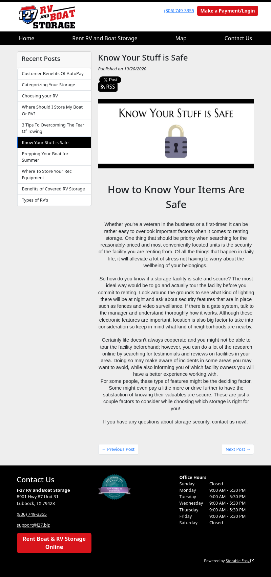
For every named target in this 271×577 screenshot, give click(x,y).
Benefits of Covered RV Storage (53, 189)
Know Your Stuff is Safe (45, 142)
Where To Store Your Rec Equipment (46, 174)
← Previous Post (118, 449)
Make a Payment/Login (228, 10)
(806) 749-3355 (179, 10)
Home (27, 38)
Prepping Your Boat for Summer (45, 157)
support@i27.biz (33, 525)
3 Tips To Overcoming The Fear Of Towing (53, 128)
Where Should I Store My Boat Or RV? (52, 110)
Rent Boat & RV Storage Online (54, 543)
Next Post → (238, 449)
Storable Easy (240, 560)
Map (181, 38)
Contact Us (238, 38)
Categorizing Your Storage (48, 85)
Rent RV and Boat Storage (105, 38)
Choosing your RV (40, 96)
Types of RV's (35, 200)
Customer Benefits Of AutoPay (52, 73)
